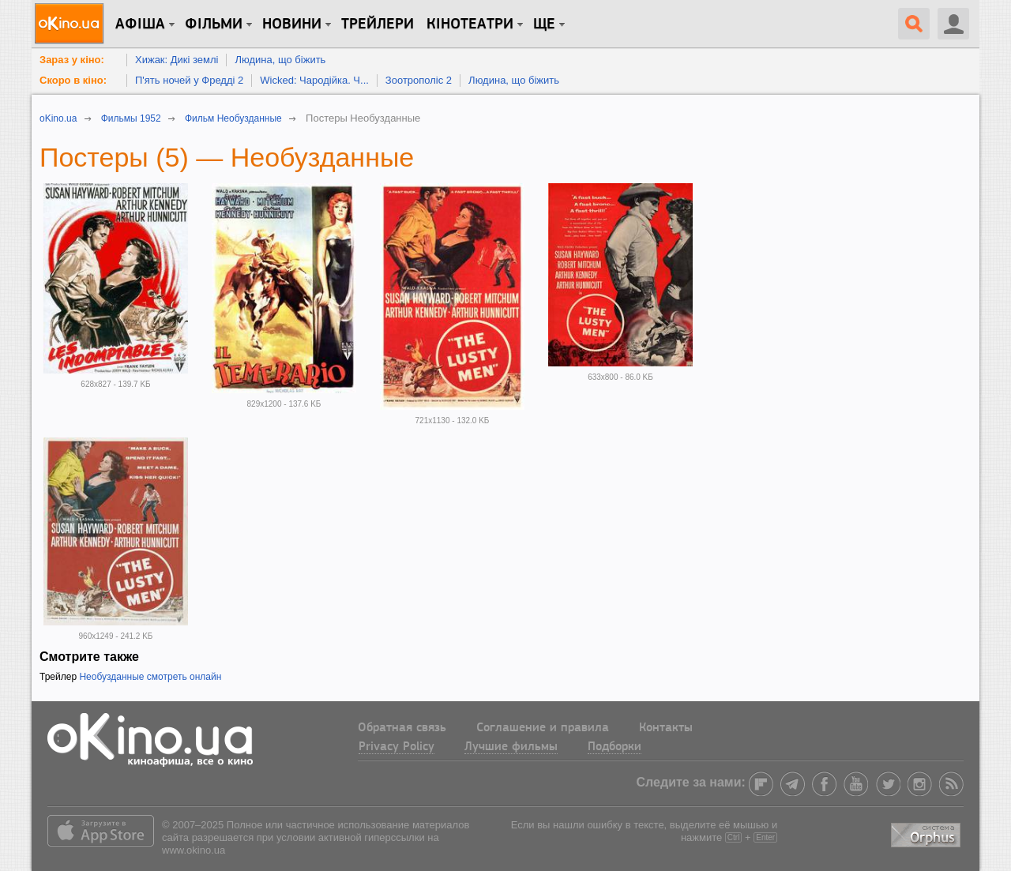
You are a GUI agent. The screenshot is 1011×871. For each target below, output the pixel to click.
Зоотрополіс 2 (418, 80)
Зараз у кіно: (71, 60)
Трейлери (377, 24)
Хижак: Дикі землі (176, 60)
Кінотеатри (470, 24)
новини (291, 24)
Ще (544, 24)
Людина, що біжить (280, 60)
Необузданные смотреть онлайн (150, 676)
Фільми (213, 24)
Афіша (140, 24)
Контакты (666, 728)
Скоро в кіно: (73, 80)
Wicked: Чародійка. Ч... (314, 80)
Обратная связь (402, 728)
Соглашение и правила (542, 728)
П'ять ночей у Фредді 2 (189, 80)
